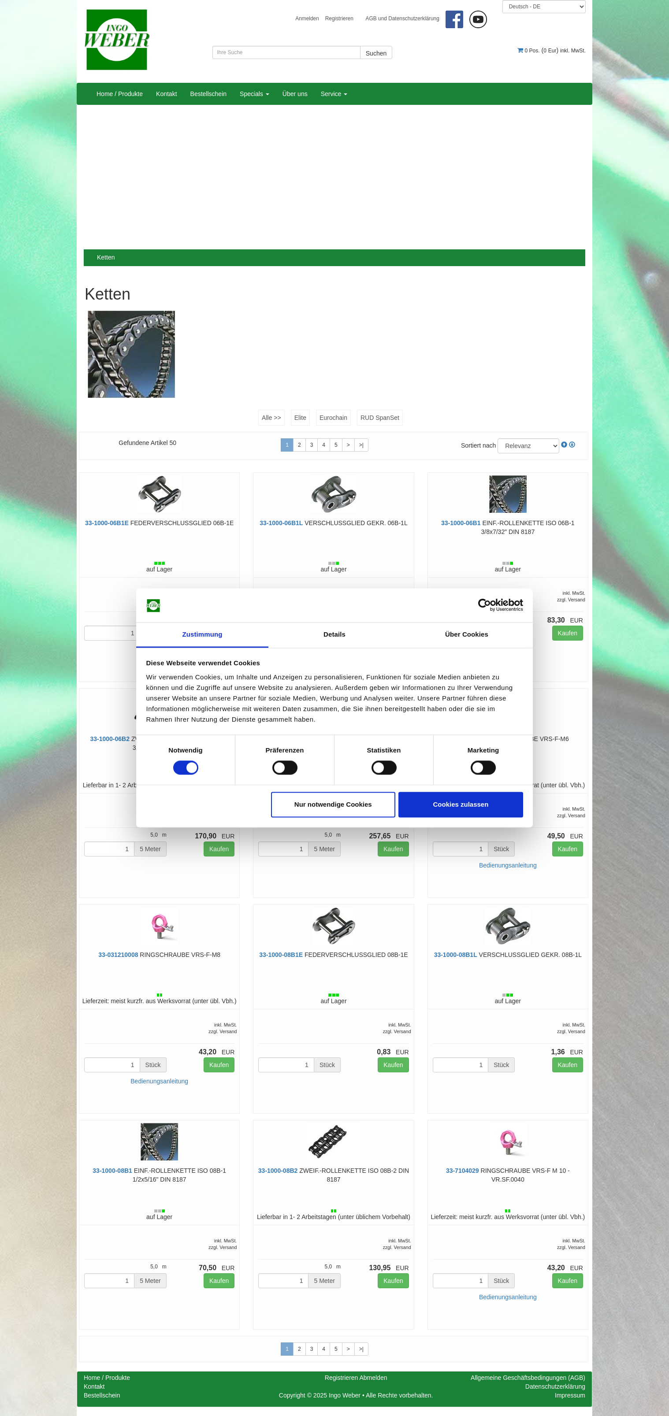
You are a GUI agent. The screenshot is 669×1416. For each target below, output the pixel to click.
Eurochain (333, 417)
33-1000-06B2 (110, 738)
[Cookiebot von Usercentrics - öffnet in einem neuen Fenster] (484, 605)
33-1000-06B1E (107, 522)
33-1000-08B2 (278, 1170)
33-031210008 (118, 954)
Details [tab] (334, 634)
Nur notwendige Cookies (333, 804)
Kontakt (166, 93)
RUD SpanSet (380, 417)
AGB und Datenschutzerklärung (402, 18)
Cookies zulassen (460, 804)
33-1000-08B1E (281, 954)
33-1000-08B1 (112, 1170)
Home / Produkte (120, 93)
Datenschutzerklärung (555, 1386)
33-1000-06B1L (281, 522)
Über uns (295, 93)
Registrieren (339, 18)
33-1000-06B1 (461, 522)
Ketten (106, 257)
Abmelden (373, 1377)
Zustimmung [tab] (202, 634)
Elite (300, 417)
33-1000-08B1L (455, 954)
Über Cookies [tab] (466, 634)
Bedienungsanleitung (508, 865)
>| (361, 445)
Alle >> (271, 417)
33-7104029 (462, 1170)
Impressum (570, 1395)
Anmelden (307, 18)
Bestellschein (208, 93)
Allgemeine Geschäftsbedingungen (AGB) (528, 1377)
